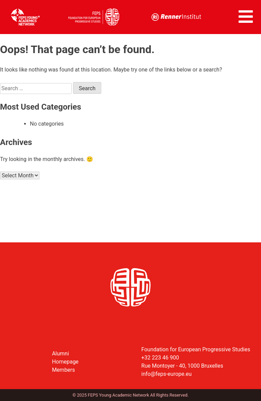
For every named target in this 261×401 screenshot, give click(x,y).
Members (63, 370)
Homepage (65, 361)
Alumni (60, 353)
